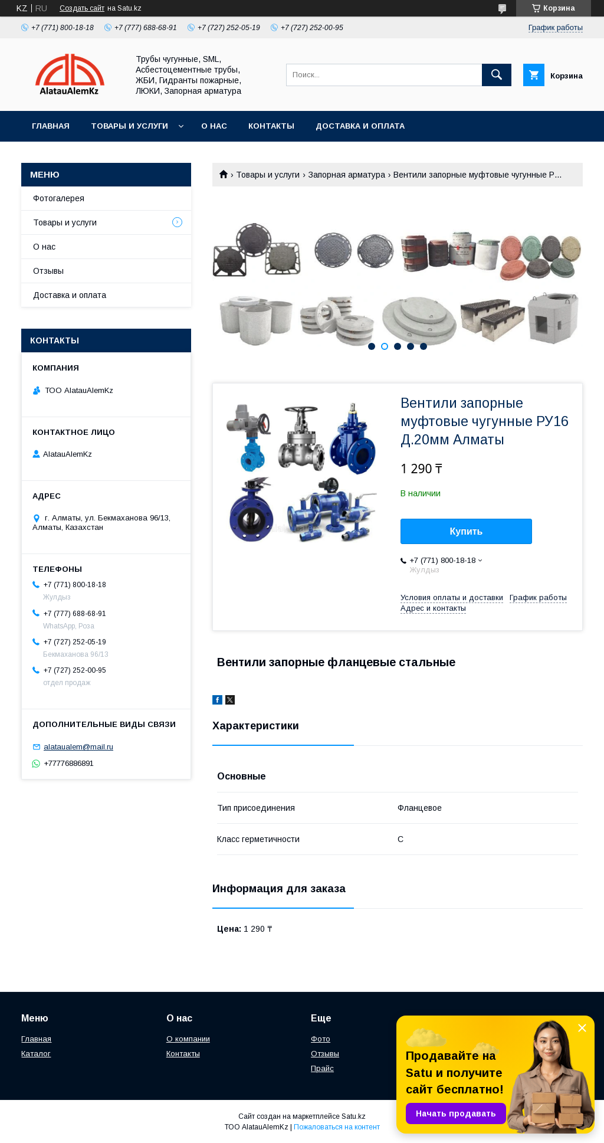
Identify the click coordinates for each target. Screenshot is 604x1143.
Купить (466, 531)
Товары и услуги (129, 126)
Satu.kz (354, 1116)
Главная (51, 126)
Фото (320, 1038)
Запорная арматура (346, 174)
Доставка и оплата (360, 126)
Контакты (271, 126)
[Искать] (496, 75)
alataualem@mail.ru (78, 746)
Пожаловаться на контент (337, 1127)
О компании (188, 1038)
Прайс (322, 1068)
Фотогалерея (58, 198)
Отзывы (48, 271)
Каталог (36, 1053)
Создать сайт (82, 8)
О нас (214, 126)
